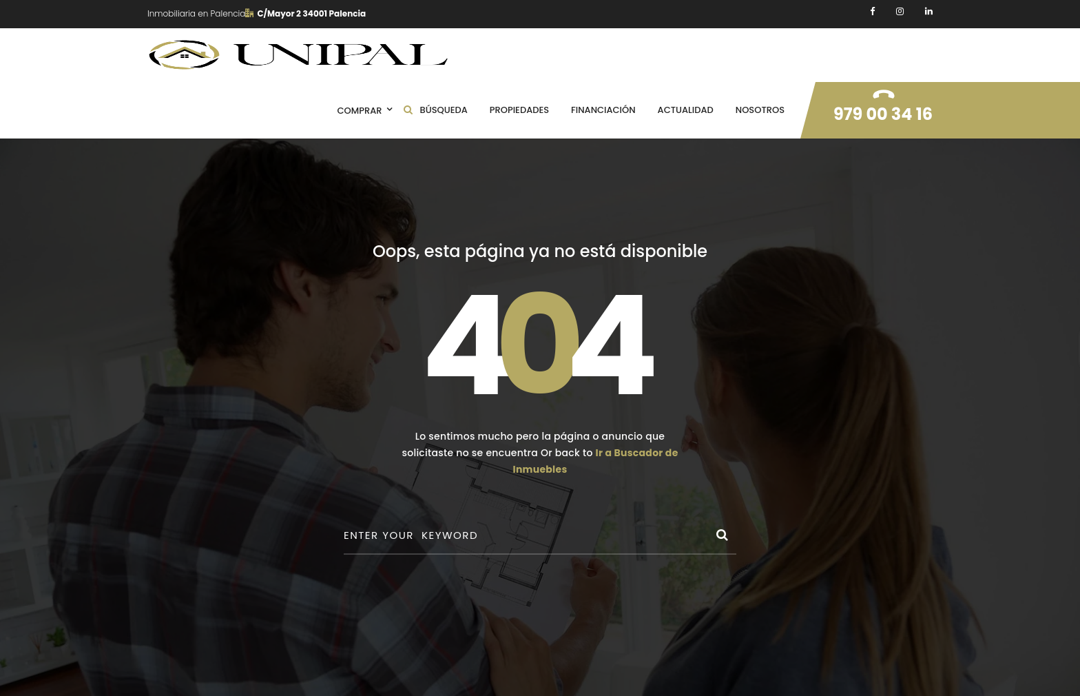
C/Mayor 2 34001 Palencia (305, 13)
